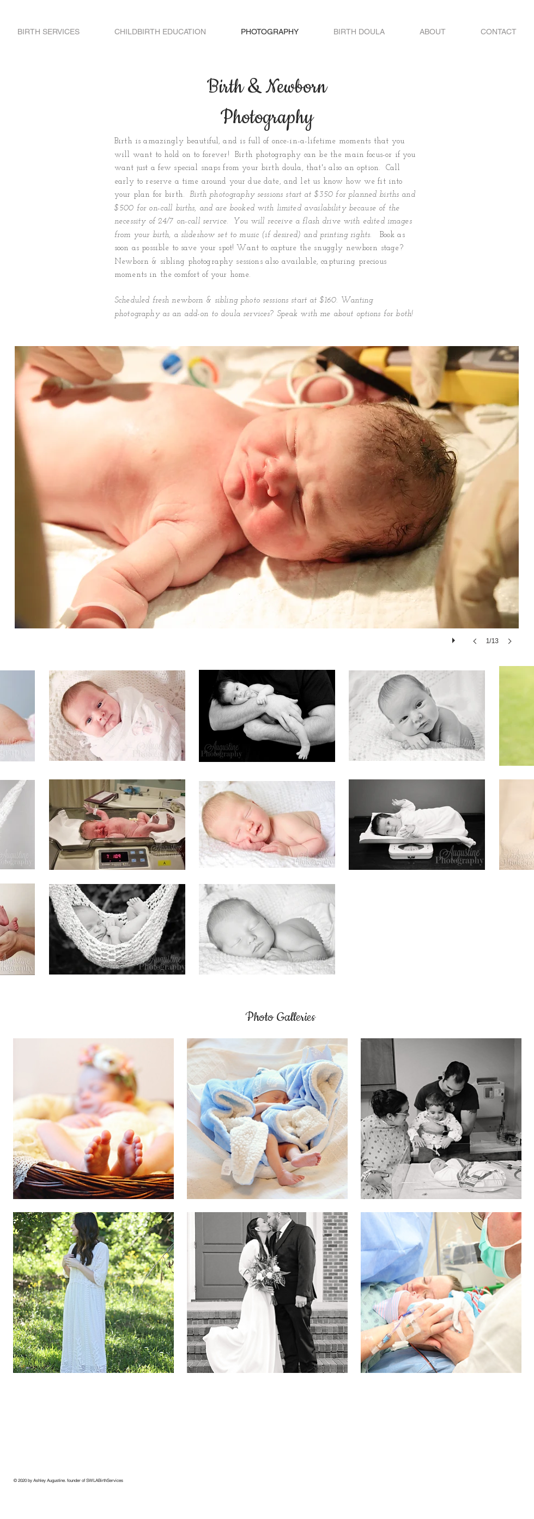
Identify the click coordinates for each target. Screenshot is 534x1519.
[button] (267, 506)
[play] (455, 638)
